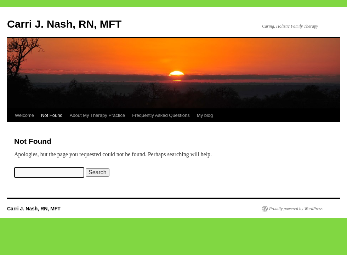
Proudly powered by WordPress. (296, 208)
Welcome (24, 115)
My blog (205, 115)
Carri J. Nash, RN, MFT (64, 24)
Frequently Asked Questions (161, 115)
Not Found (52, 115)
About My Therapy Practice (97, 115)
